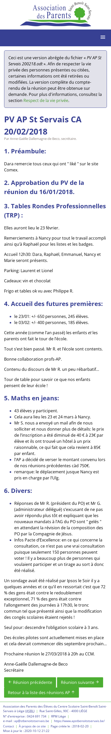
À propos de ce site (32, 726)
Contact (8, 726)
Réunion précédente (30, 682)
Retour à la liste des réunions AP (41, 692)
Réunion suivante (80, 682)
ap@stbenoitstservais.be (31, 721)
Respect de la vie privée (45, 100)
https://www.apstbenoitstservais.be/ (79, 721)
